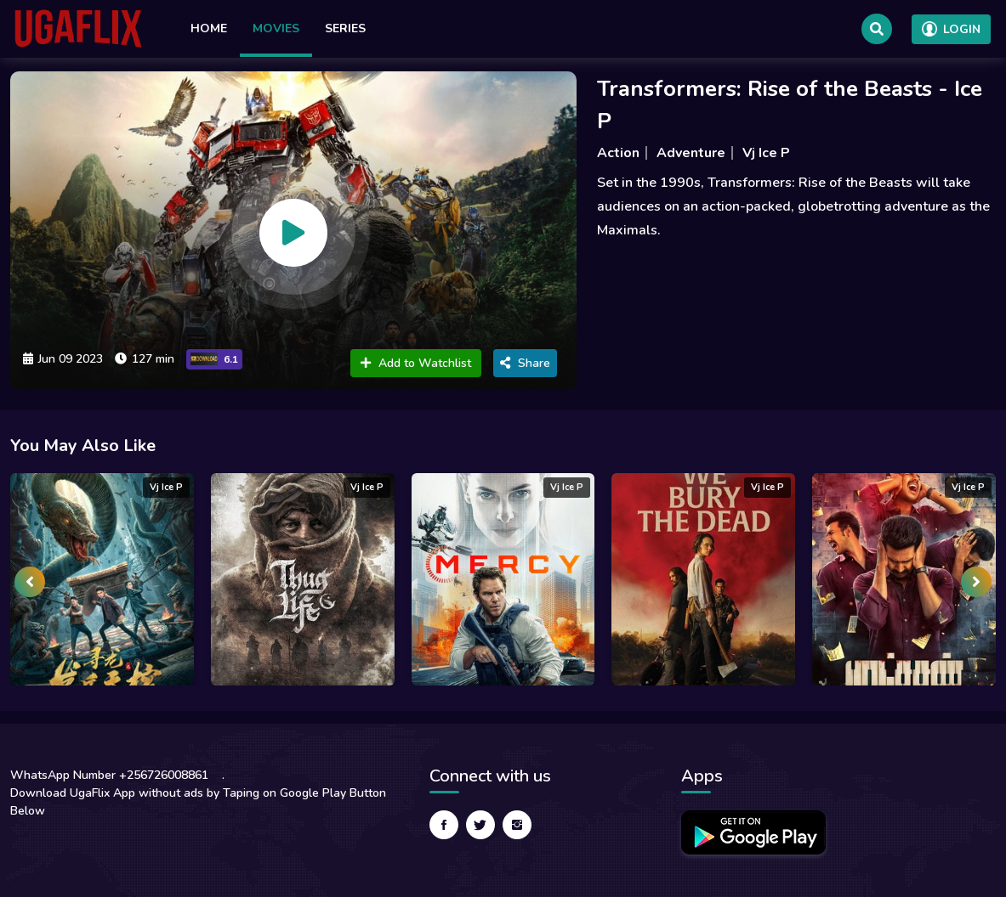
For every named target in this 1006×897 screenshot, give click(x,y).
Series (345, 28)
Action (618, 153)
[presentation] (29, 582)
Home (208, 28)
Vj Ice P (766, 153)
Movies (276, 28)
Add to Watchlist (416, 363)
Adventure (690, 153)
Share (525, 363)
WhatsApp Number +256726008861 (109, 775)
